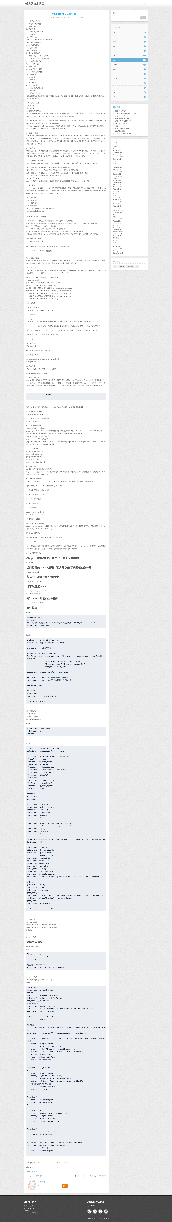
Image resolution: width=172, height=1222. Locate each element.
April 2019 (116, 208)
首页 (144, 3)
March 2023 (117, 180)
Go (143, 18)
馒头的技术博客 (34, 3)
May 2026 (116, 146)
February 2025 (117, 167)
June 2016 (116, 240)
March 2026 (117, 150)
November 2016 (118, 232)
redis (129, 51)
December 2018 (118, 210)
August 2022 (117, 189)
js (129, 37)
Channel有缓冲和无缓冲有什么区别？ (128, 113)
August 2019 (117, 206)
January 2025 (117, 170)
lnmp (129, 32)
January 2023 (117, 185)
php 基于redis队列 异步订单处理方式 (93, 1176)
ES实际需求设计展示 (122, 118)
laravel (129, 65)
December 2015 (118, 253)
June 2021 (116, 204)
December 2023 (118, 176)
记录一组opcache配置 (122, 128)
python (129, 78)
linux (129, 74)
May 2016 (116, 242)
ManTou (55, 17)
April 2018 (116, 217)
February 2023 (117, 182)
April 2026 (116, 148)
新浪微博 (89, 1211)
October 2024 (117, 174)
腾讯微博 (95, 1211)
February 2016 (117, 249)
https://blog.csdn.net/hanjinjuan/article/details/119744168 (52, 1163)
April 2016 (116, 244)
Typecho (101, 1218)
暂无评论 (81, 17)
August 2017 (117, 223)
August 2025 (117, 161)
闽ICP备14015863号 (115, 1218)
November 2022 (118, 187)
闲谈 (129, 69)
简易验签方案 (120, 131)
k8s (129, 97)
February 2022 (117, 202)
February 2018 (117, 219)
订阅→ (64, 1186)
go (129, 92)
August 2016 (117, 236)
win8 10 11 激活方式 (122, 123)
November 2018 (118, 212)
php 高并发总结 (37, 1176)
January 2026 (117, 155)
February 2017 (117, 229)
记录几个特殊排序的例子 (124, 121)
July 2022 (116, 191)
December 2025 (118, 157)
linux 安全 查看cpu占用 (123, 133)
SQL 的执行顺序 (120, 111)
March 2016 (117, 247)
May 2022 (116, 195)
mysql (129, 55)
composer (130, 266)
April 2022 (116, 197)
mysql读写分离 (120, 116)
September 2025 (118, 159)
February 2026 (117, 153)
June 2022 (116, 193)
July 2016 (116, 238)
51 (129, 88)
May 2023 (116, 178)
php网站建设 (92, 1206)
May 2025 (116, 163)
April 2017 (116, 227)
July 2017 (116, 225)
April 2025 (116, 165)
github (106, 1211)
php (62, 17)
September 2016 (118, 234)
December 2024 (118, 172)
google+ (100, 1211)
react (129, 42)
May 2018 (116, 214)
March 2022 (117, 200)
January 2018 (117, 221)
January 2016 (117, 251)
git (129, 46)
